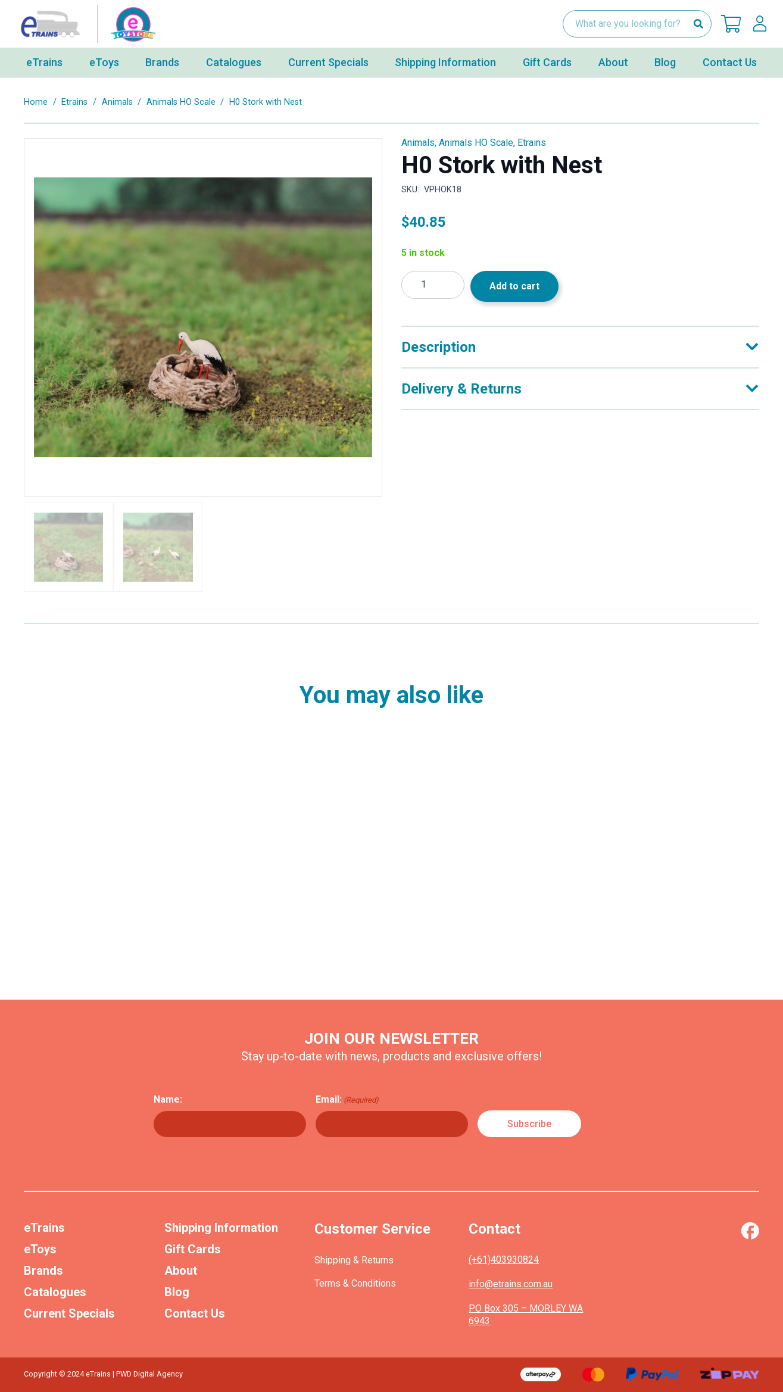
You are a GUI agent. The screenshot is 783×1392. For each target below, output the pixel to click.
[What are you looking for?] (637, 24)
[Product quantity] (432, 285)
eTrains (44, 1228)
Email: (347, 1100)
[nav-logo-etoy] (85, 24)
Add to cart (514, 286)
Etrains (74, 102)
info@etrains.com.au (511, 1284)
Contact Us (194, 1313)
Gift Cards (192, 1249)
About (180, 1270)
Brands (43, 1270)
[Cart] (731, 24)
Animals (117, 102)
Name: (168, 1099)
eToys (40, 1249)
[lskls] (760, 24)
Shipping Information (221, 1228)
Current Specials (69, 1313)
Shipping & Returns (354, 1260)
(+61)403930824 (504, 1259)
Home (36, 102)
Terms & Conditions (355, 1283)
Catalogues (55, 1292)
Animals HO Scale (181, 102)
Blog (176, 1292)
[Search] (698, 24)
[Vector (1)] (750, 1231)
